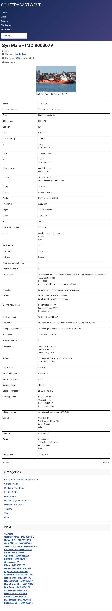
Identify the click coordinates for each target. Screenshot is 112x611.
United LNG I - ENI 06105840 (17, 540)
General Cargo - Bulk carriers (17, 500)
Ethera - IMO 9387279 (14, 565)
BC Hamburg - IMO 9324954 (17, 600)
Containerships (11, 484)
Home (4, 13)
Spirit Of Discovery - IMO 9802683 (20, 546)
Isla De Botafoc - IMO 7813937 (18, 574)
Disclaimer (6, 25)
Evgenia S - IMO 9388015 (16, 571)
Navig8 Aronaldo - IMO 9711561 (19, 584)
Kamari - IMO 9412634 (15, 596)
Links (3, 17)
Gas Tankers (10, 496)
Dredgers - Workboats (14, 488)
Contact (4, 21)
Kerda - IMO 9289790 (14, 552)
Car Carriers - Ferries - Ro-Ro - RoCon (21, 479)
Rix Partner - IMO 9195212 (17, 590)
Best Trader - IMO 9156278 (17, 587)
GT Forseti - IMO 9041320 (16, 556)
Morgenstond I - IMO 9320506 (18, 603)
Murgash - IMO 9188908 (15, 593)
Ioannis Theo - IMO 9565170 (17, 578)
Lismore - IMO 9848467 (15, 559)
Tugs (6, 513)
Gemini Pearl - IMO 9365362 (17, 568)
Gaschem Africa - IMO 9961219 (19, 537)
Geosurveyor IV (11, 562)
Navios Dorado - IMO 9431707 (18, 581)
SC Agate (8, 534)
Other (6, 517)
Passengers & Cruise (14, 504)
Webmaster (6, 29)
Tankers (8, 509)
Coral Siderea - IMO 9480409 (18, 543)
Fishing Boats (10, 492)
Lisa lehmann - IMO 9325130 (18, 549)
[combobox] (14, 36)
